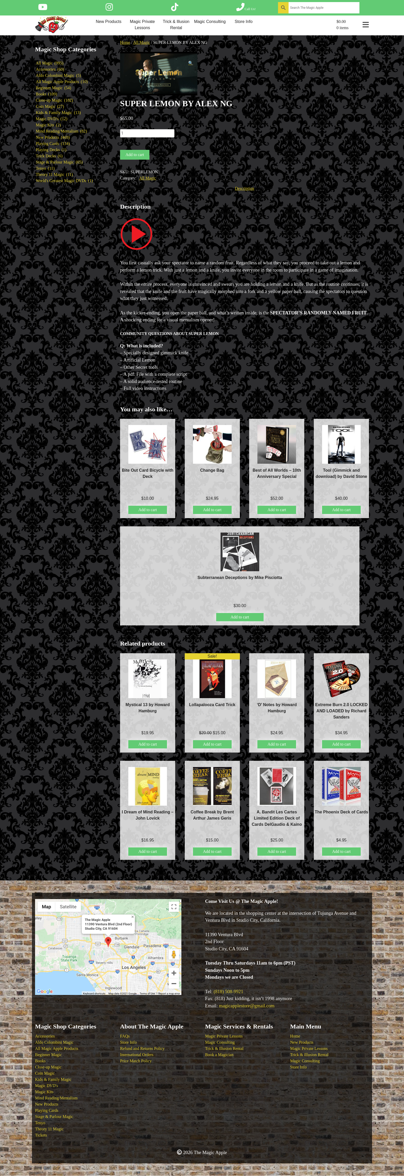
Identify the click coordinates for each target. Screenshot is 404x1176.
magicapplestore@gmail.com (247, 1005)
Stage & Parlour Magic (54, 1116)
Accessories (45, 1036)
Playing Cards (46, 1110)
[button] (190, 63)
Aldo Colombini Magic (54, 1042)
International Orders (136, 1054)
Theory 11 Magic (49, 1129)
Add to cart (134, 154)
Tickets (41, 1135)
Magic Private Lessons (142, 24)
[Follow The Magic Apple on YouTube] (42, 9)
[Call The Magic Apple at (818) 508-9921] (246, 9)
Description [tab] (244, 188)
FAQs (125, 1036)
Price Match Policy (136, 1061)
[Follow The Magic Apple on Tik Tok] (174, 9)
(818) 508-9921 (228, 991)
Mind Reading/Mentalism (56, 1098)
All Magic (141, 42)
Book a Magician (219, 1054)
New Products (109, 21)
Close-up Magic (48, 1067)
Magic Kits (44, 1092)
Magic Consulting (210, 21)
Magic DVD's (46, 1085)
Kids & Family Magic (53, 1079)
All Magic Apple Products (56, 1048)
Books (40, 1061)
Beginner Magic (48, 1054)
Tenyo (40, 1123)
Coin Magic (45, 1073)
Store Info (243, 21)
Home (125, 42)
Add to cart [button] (147, 510)
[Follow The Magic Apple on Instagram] (109, 9)
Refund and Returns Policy (142, 1048)
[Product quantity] (147, 133)
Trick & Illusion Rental (176, 24)
